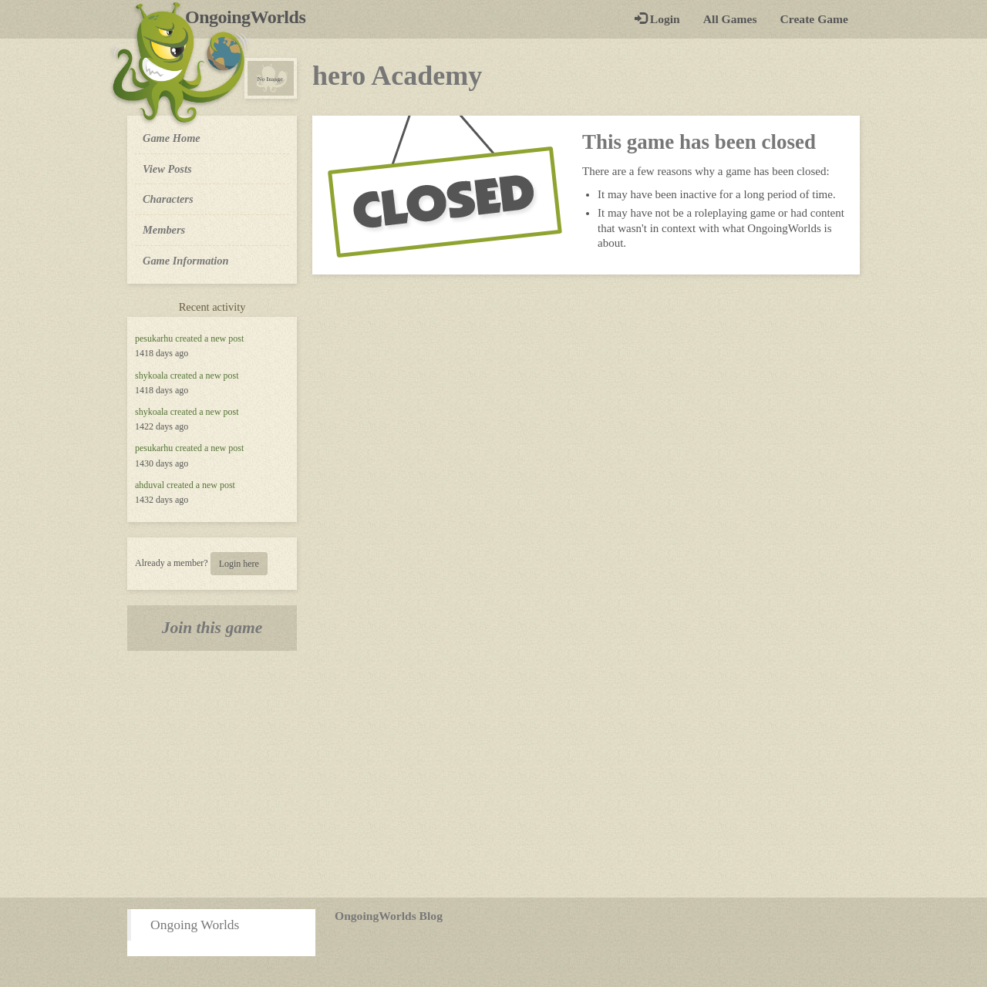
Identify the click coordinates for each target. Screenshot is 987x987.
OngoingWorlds (251, 17)
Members (164, 230)
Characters (168, 198)
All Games (730, 18)
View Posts (167, 169)
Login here (239, 563)
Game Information (186, 260)
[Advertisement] (493, 774)
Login (657, 18)
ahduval (149, 485)
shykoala (151, 375)
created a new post (209, 338)
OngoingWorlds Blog (389, 915)
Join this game (212, 627)
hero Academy (397, 75)
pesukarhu (154, 338)
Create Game (814, 18)
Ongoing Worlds (194, 924)
